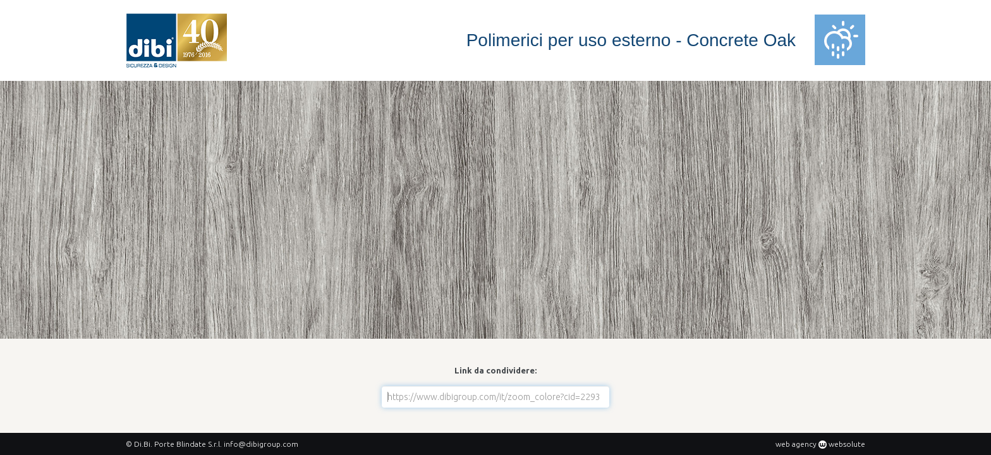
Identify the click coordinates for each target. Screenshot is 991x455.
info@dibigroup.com (261, 444)
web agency (796, 444)
